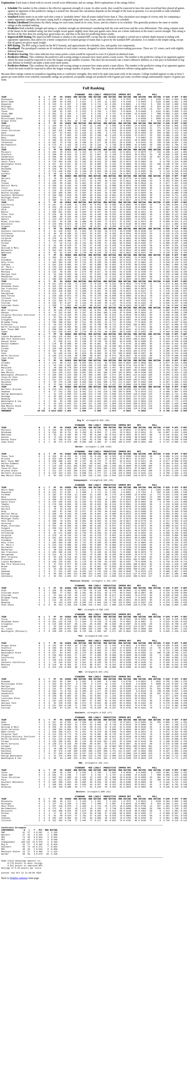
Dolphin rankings (19, 1032)
